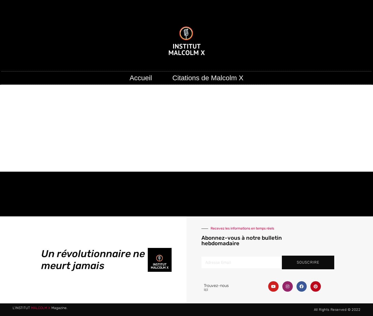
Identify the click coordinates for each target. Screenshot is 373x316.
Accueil (141, 78)
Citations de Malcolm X (207, 78)
